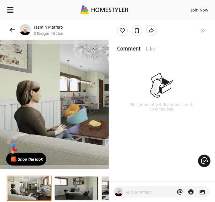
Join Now (199, 10)
